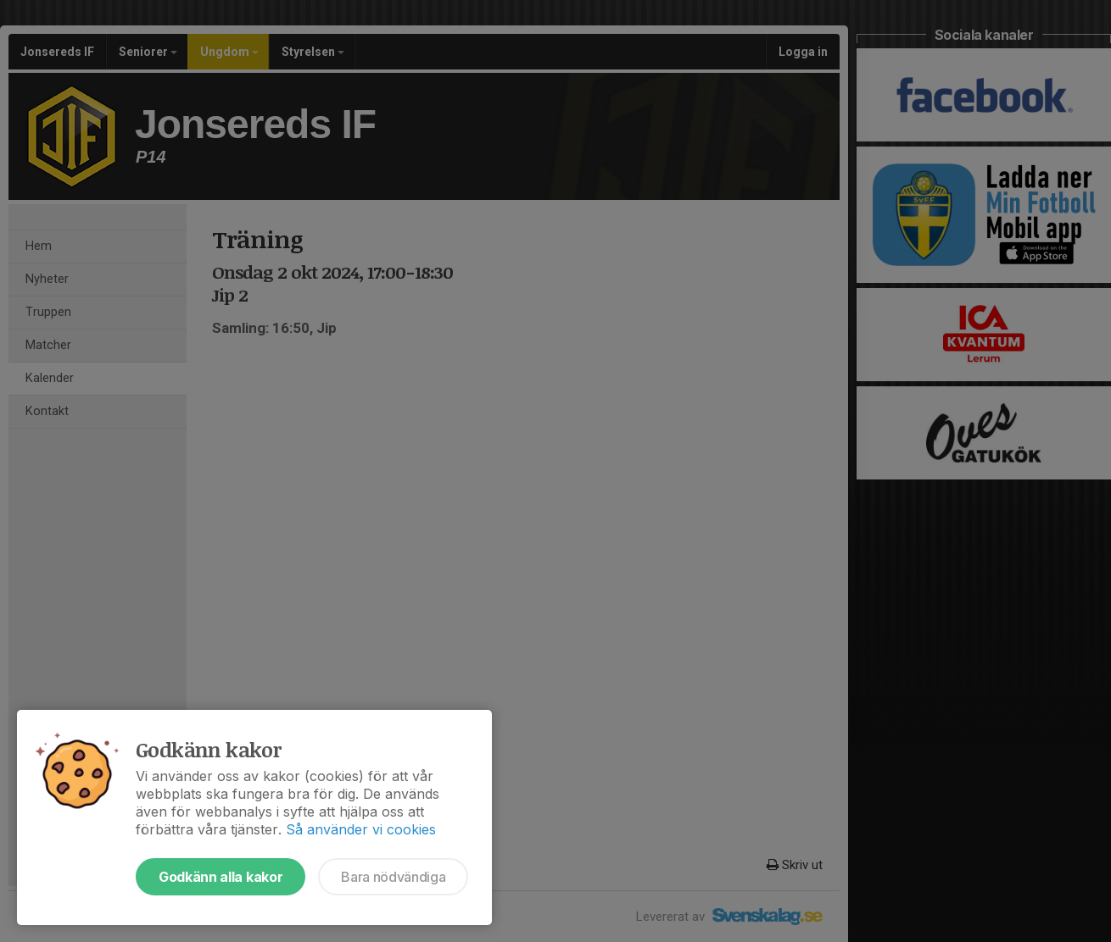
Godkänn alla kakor (220, 876)
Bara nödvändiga (393, 876)
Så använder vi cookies (361, 829)
